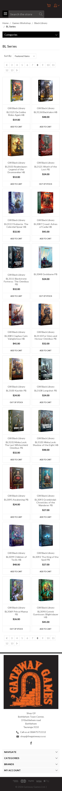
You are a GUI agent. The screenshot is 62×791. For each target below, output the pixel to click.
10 (48, 65)
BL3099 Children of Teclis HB (16, 558)
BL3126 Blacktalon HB (46, 112)
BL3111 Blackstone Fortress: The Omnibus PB (16, 281)
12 (7, 70)
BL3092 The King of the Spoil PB (46, 558)
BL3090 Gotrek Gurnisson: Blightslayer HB (45, 614)
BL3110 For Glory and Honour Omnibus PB (45, 337)
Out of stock (45, 184)
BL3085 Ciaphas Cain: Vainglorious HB (16, 337)
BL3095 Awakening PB (16, 499)
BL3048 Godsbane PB (45, 274)
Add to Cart (16, 127)
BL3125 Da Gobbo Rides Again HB (16, 113)
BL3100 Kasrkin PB (16, 390)
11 (53, 65)
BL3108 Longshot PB (45, 390)
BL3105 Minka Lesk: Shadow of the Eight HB (46, 443)
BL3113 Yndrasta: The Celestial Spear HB (16, 225)
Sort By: (8, 56)
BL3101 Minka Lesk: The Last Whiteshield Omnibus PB (16, 445)
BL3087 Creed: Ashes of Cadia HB (45, 225)
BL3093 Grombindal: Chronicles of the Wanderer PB (46, 502)
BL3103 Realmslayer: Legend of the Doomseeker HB (16, 169)
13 (12, 70)
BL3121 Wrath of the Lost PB (45, 168)
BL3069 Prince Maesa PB (16, 613)
